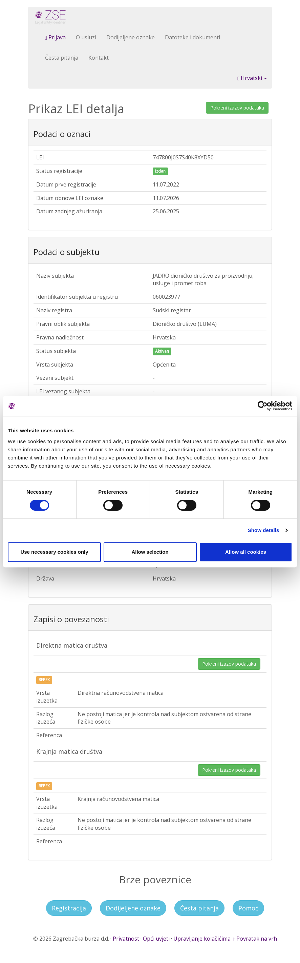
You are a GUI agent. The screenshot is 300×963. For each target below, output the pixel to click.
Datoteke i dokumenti (192, 37)
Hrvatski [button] (252, 78)
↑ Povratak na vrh (254, 938)
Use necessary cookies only (54, 552)
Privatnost (126, 938)
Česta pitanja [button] (199, 908)
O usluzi (86, 37)
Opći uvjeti (156, 938)
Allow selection (149, 552)
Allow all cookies (245, 552)
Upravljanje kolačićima (202, 938)
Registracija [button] (69, 908)
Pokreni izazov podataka (237, 107)
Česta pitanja (61, 57)
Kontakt (98, 57)
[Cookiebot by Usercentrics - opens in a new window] (262, 406)
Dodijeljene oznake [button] (133, 908)
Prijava (55, 37)
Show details (263, 530)
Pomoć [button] (248, 908)
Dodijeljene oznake (130, 37)
